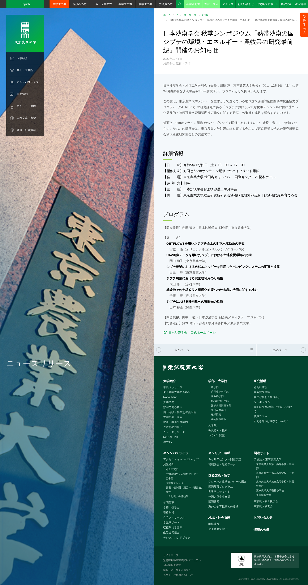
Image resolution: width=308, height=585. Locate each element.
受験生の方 (59, 4)
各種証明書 (193, 4)
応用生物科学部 (220, 391)
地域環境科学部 (220, 401)
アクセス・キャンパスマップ (181, 459)
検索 (180, 4)
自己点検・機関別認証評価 (179, 412)
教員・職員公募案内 (175, 422)
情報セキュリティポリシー (178, 570)
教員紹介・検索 (217, 430)
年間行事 (168, 502)
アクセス (227, 4)
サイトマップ (170, 555)
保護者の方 (79, 4)
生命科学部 (217, 396)
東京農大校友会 (263, 506)
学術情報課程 (218, 419)
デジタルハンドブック (177, 537)
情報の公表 (261, 529)
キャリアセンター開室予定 (224, 459)
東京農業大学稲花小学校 (270, 490)
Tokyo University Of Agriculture (263, 579)
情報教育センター (176, 483)
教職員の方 (165, 4)
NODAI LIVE (171, 437)
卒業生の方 (125, 4)
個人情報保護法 (172, 565)
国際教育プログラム (220, 486)
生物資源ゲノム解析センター (182, 473)
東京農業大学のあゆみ (177, 392)
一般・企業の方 (102, 4)
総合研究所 (260, 387)
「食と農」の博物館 (177, 496)
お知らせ (207, 15)
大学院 (212, 425)
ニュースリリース (186, 15)
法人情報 (300, 4)
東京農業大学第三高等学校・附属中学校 (275, 484)
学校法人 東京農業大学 (268, 459)
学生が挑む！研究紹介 (267, 397)
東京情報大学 (263, 495)
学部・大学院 (25, 70)
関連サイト (261, 453)
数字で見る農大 (172, 407)
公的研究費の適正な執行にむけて (273, 409)
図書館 (169, 478)
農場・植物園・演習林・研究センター (185, 489)
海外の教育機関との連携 (223, 506)
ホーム (167, 15)
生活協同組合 (171, 532)
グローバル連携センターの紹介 (227, 481)
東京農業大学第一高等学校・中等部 (275, 466)
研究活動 (22, 94)
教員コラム (260, 416)
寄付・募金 (211, 4)
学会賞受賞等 (262, 392)
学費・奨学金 (171, 507)
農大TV (167, 442)
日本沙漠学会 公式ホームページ (192, 332)
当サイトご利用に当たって (178, 574)
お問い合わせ (246, 4)
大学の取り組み (172, 417)
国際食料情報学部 (221, 405)
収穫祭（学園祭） (174, 527)
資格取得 (168, 512)
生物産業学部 (218, 410)
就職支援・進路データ (222, 464)
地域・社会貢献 (26, 130)
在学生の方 (145, 4)
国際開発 (213, 501)
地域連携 (213, 523)
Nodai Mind (170, 397)
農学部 (215, 387)
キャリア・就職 (26, 106)
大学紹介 (22, 58)
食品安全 (286, 4)
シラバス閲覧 (216, 435)
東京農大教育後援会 (266, 501)
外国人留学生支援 (219, 496)
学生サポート (171, 522)
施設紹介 (168, 464)
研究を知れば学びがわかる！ (271, 421)
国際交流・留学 (26, 117)
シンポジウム (262, 402)
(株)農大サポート (267, 4)
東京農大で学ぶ (217, 529)
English (25, 4)
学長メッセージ (172, 387)
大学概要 (168, 402)
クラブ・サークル (174, 517)
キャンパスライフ (28, 82)
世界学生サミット (219, 491)
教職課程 (216, 414)
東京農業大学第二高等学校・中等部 (275, 475)
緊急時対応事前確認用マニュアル (182, 560)
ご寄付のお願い (172, 427)
